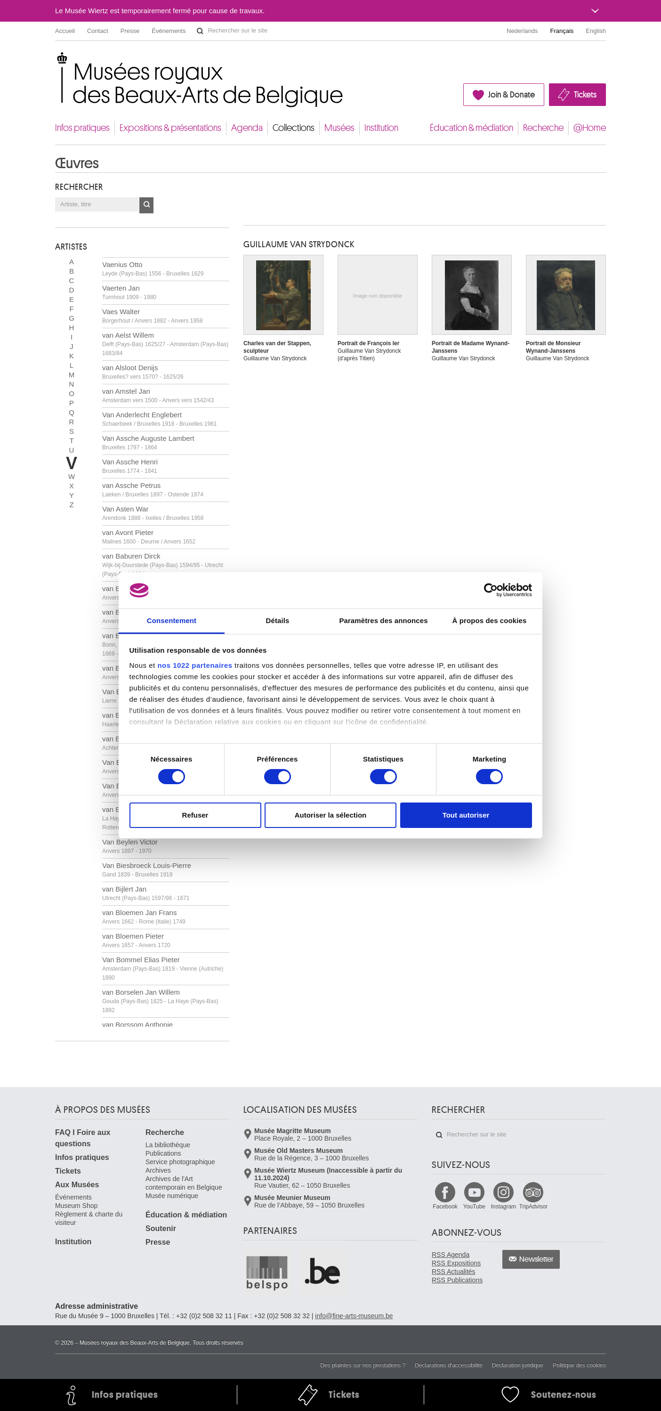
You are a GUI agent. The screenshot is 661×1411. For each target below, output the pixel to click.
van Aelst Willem (165, 344)
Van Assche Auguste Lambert (148, 442)
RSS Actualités (454, 1271)
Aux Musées (77, 1185)
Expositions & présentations (170, 128)
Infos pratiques (82, 128)
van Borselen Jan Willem (160, 1001)
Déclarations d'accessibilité (449, 1365)
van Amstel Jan (158, 395)
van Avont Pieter (148, 536)
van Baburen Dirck (162, 564)
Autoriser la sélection (331, 815)
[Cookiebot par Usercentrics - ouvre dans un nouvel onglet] (491, 590)
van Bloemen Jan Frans (143, 916)
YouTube (474, 1206)
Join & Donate (511, 94)
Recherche (543, 128)
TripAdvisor (533, 1206)
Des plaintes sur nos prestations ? (362, 1365)
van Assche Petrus (152, 489)
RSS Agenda (450, 1254)
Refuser (195, 815)
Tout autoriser (466, 815)
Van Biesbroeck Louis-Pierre (146, 869)
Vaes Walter (152, 316)
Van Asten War (152, 513)
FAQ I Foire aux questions (82, 1138)
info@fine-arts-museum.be (354, 1316)
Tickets (585, 94)
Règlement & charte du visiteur (88, 1218)
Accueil (65, 30)
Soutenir (160, 1228)
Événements (168, 30)
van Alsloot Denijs (143, 372)
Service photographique (180, 1162)
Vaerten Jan (129, 292)
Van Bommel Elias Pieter (162, 968)
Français (562, 30)
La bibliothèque (167, 1145)
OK (146, 205)
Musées (339, 128)
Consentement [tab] (171, 620)
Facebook (445, 1206)
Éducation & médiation (471, 128)
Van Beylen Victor (130, 846)
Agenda (247, 128)
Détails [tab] (278, 620)
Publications (163, 1153)
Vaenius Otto (152, 268)
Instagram (503, 1206)
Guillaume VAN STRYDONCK (299, 244)
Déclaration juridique (517, 1365)
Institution (381, 128)
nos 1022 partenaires (194, 665)
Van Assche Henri (130, 466)
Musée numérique (171, 1196)
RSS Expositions (456, 1263)
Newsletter (536, 1259)
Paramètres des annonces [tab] (383, 620)
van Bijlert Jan (145, 893)
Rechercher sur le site (200, 31)
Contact (97, 30)
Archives (158, 1170)
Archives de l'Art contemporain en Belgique (183, 1183)
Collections (293, 128)
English (596, 30)
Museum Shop (76, 1205)
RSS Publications (457, 1280)
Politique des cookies (579, 1365)
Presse (130, 30)
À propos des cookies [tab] (489, 620)
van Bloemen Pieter (136, 940)
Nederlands (522, 30)
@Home (589, 128)
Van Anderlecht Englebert (159, 419)
